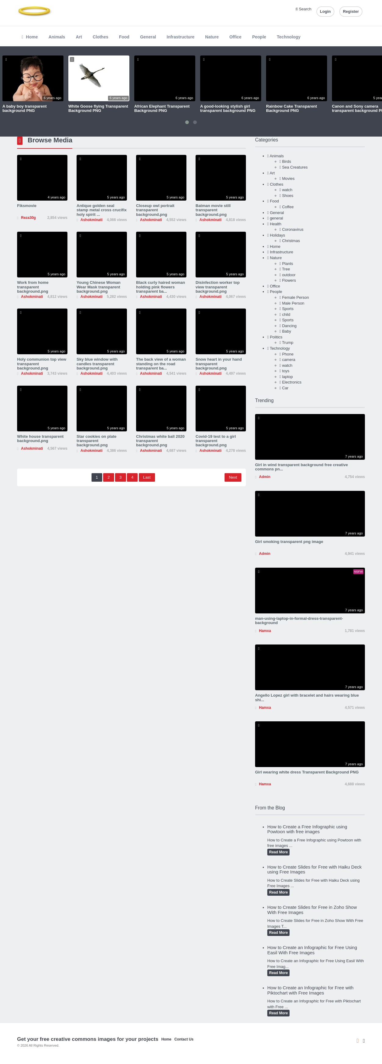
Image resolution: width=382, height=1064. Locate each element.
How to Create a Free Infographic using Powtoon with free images (307, 829)
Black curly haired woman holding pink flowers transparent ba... (160, 287)
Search (304, 9)
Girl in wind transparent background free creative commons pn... (301, 466)
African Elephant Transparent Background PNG (161, 108)
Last (147, 477)
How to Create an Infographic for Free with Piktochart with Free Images (310, 990)
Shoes (287, 195)
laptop (287, 376)
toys (285, 371)
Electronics (291, 382)
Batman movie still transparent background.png (213, 210)
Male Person (293, 303)
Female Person (295, 297)
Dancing (289, 325)
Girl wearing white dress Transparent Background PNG (307, 772)
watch (287, 189)
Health (275, 224)
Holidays (277, 235)
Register (351, 11)
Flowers (289, 280)
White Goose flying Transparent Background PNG (98, 108)
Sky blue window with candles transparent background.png (97, 363)
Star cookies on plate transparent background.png (97, 441)
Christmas (291, 240)
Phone (288, 354)
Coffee (288, 207)
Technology (289, 36)
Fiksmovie (27, 205)
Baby (286, 331)
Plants (287, 263)
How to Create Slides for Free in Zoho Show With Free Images (312, 910)
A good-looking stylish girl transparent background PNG (227, 108)
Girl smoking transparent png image (289, 541)
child (286, 314)
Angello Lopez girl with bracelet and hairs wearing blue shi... (307, 697)
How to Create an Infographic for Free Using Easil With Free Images (312, 950)
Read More (278, 852)
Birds (286, 161)
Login (325, 11)
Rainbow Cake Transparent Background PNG (291, 108)
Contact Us (183, 1039)
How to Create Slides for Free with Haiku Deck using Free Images (314, 869)
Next (233, 477)
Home (30, 36)
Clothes (100, 36)
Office (235, 36)
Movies (288, 178)
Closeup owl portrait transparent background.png (155, 210)
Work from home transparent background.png (33, 287)
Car (285, 388)
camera (288, 359)
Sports (288, 308)
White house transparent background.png (40, 438)
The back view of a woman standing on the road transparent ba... (161, 363)
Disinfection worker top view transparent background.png (218, 287)
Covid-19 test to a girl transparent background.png (216, 441)
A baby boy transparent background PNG (24, 108)
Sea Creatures (295, 167)
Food (124, 36)
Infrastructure (180, 36)
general (276, 218)
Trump (287, 342)
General (148, 36)
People (259, 36)
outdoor (288, 275)
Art (79, 36)
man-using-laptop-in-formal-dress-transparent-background (299, 620)
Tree (286, 269)
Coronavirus (292, 229)
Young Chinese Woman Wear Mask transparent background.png (99, 287)
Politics (276, 337)
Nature (211, 36)
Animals (57, 36)
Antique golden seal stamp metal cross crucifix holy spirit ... (102, 210)
